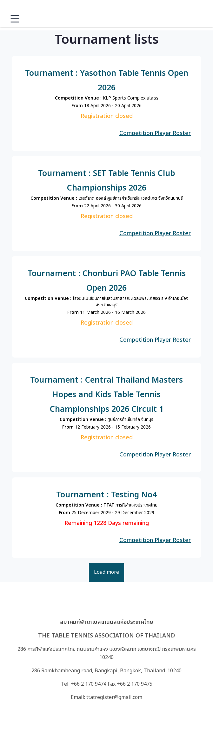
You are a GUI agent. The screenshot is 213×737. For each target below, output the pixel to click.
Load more (106, 572)
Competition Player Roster (155, 133)
